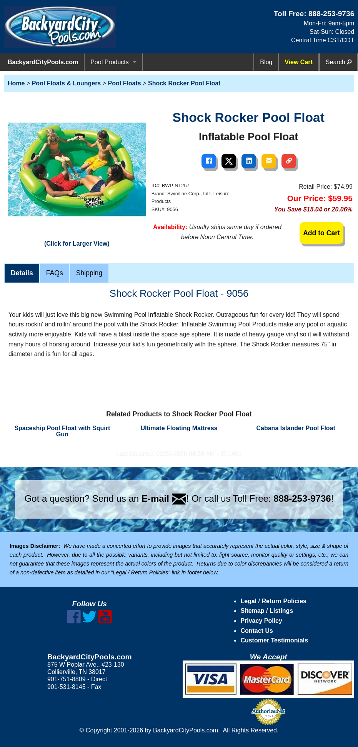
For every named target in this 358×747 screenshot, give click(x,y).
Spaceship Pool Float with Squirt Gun (62, 431)
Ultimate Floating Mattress (178, 428)
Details (22, 273)
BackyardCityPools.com (43, 62)
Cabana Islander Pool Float (295, 428)
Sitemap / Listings (266, 610)
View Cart (299, 62)
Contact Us (256, 630)
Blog (266, 62)
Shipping (89, 273)
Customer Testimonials (274, 640)
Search (338, 62)
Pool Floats (124, 83)
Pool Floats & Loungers (66, 83)
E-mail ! (165, 498)
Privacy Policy (261, 620)
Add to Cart (321, 233)
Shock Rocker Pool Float (184, 83)
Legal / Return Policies (273, 601)
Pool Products (109, 62)
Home (16, 83)
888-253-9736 (331, 14)
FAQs (54, 273)
